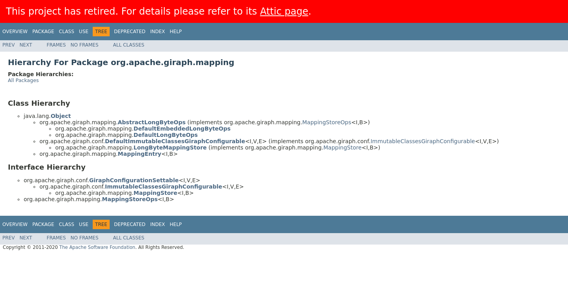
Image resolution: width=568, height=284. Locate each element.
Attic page (284, 11)
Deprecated (130, 31)
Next (25, 45)
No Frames (85, 45)
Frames (56, 45)
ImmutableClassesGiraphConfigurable (422, 141)
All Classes (128, 45)
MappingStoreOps (326, 122)
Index (157, 31)
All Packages (23, 80)
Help (176, 31)
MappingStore (342, 147)
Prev (8, 45)
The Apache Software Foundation (97, 247)
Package (43, 31)
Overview (15, 31)
